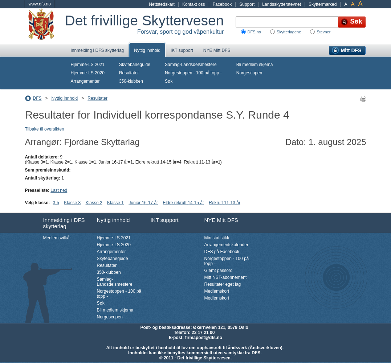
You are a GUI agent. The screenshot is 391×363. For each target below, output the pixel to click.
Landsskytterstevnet (281, 4)
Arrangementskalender (226, 244)
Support (246, 4)
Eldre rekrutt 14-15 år (183, 202)
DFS (37, 98)
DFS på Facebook (222, 251)
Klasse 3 (72, 202)
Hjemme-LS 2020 (88, 72)
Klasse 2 (94, 202)
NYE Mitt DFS (217, 50)
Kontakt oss (193, 4)
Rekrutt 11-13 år (224, 202)
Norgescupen (249, 72)
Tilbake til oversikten (44, 129)
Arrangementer (85, 81)
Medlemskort (216, 291)
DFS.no (254, 32)
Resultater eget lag (222, 284)
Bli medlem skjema (254, 64)
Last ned (58, 190)
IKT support (182, 50)
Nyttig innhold (147, 50)
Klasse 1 (115, 202)
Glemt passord (218, 270)
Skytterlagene (289, 32)
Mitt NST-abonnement (225, 277)
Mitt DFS (351, 50)
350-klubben (131, 81)
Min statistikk (216, 237)
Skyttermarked (323, 4)
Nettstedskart (162, 4)
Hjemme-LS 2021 (88, 64)
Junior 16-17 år (143, 202)
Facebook (222, 4)
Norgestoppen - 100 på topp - (193, 72)
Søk (168, 81)
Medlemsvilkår (57, 237)
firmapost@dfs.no (203, 337)
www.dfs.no (40, 4)
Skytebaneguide (134, 64)
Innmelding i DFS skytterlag (97, 50)
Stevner (323, 32)
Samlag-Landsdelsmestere (191, 64)
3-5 (56, 202)
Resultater (129, 72)
